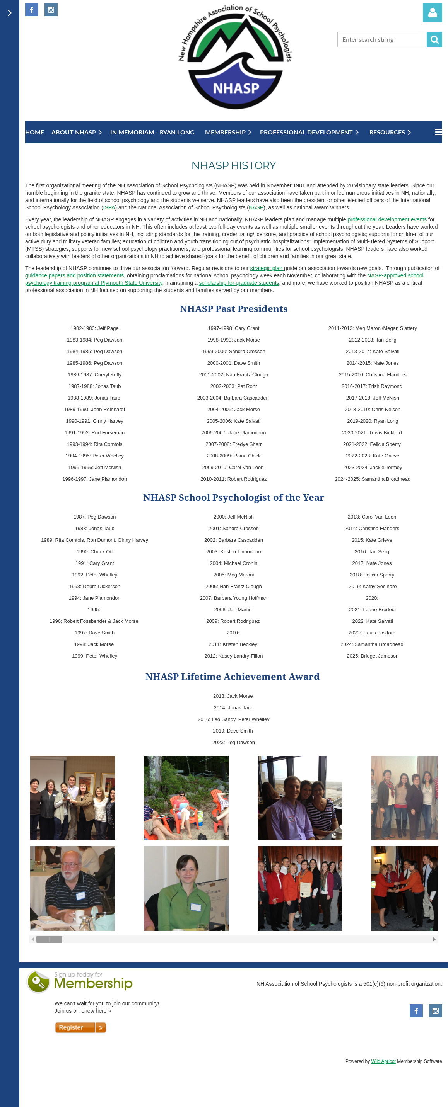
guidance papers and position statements (74, 275)
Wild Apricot (383, 1061)
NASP (256, 207)
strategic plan (267, 268)
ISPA (109, 207)
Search (434, 39)
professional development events (387, 219)
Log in (432, 12)
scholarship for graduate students (239, 283)
